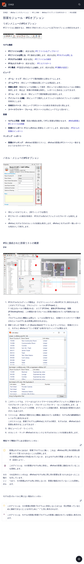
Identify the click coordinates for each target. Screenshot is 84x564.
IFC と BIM (35, 12)
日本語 (11, 4)
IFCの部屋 (73, 12)
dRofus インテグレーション (19, 12)
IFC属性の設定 (61, 67)
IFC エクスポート (44, 63)
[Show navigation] (79, 559)
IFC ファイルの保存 (43, 59)
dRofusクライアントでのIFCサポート (54, 12)
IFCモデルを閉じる (65, 55)
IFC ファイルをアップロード (47, 51)
